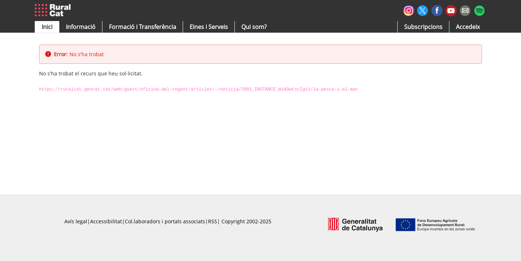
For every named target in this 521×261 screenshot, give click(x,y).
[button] (47, 27)
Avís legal (75, 221)
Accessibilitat (106, 221)
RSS (212, 221)
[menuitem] (142, 27)
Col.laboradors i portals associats (165, 221)
